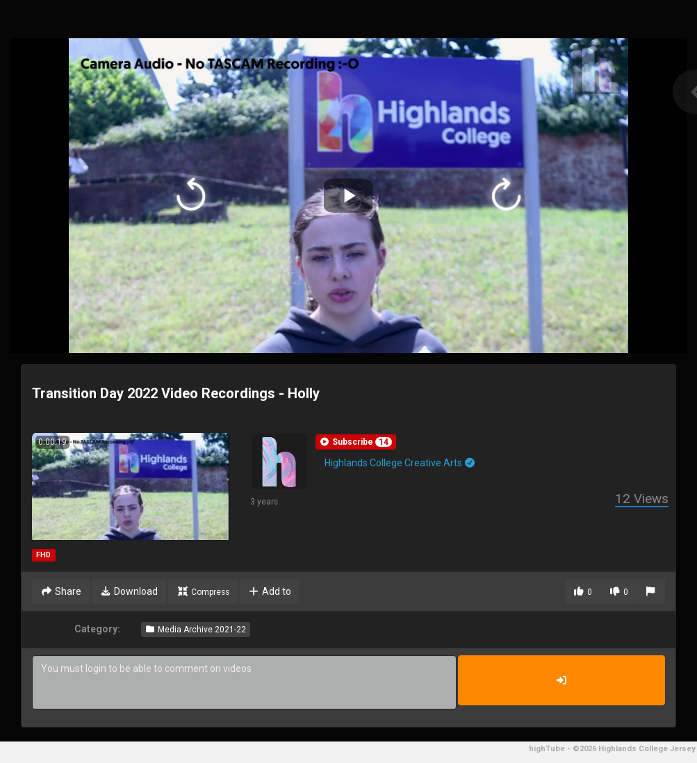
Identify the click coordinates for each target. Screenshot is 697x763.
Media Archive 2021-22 (195, 629)
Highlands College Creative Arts (401, 462)
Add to (270, 591)
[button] (355, 442)
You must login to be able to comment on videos (244, 682)
